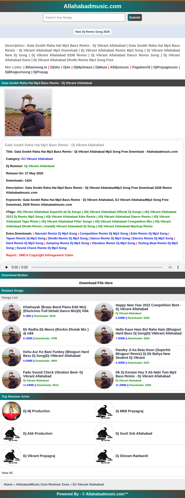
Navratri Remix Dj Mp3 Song (56, 233)
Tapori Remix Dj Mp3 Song (26, 238)
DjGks (55, 67)
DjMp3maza (83, 67)
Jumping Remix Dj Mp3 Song (67, 243)
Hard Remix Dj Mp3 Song (24, 243)
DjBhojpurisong (17, 72)
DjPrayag (40, 72)
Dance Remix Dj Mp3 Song (110, 238)
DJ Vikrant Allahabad (37, 159)
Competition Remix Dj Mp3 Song (104, 233)
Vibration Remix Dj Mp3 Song (113, 243)
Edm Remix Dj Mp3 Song (149, 233)
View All (7, 473)
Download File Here (94, 283)
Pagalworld (141, 67)
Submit (134, 17)
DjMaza (101, 67)
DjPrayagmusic (165, 67)
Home (8, 484)
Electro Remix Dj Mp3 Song (152, 238)
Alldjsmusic (119, 67)
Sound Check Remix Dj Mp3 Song (41, 248)
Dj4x (67, 67)
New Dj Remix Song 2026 (92, 31)
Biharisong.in (36, 67)
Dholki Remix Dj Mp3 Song (68, 238)
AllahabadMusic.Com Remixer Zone (43, 484)
